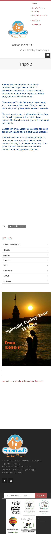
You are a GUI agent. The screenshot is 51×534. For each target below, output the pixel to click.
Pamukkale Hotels (17, 226)
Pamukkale (8, 260)
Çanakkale (7, 270)
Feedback (35, 20)
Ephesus (7, 281)
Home (34, 3)
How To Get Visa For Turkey (38, 9)
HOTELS (7, 238)
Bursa (6, 265)
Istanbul (6, 250)
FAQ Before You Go (39, 16)
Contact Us (36, 25)
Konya (6, 275)
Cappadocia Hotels (11, 244)
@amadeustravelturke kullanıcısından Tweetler (22, 381)
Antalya (6, 255)
